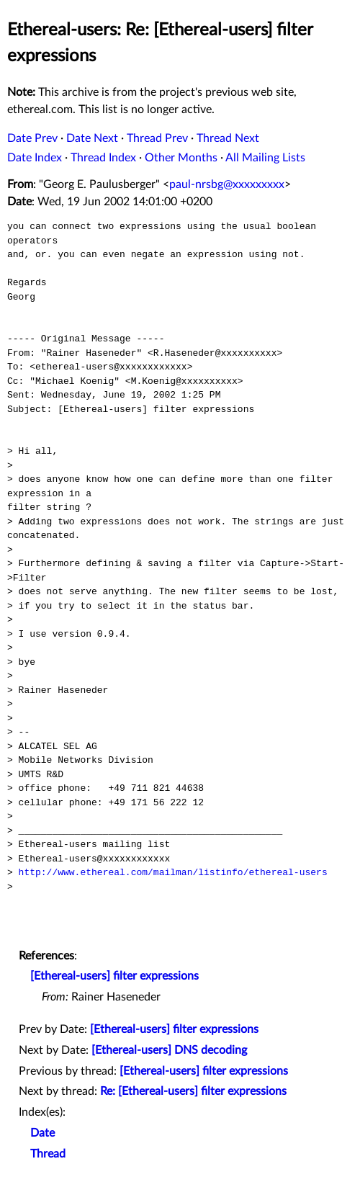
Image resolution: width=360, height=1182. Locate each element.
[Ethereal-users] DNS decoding (169, 1050)
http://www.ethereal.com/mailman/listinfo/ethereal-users (173, 872)
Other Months (181, 158)
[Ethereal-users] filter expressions (114, 976)
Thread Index (103, 158)
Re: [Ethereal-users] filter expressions (193, 1091)
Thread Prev (157, 138)
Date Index (34, 158)
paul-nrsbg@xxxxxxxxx (226, 184)
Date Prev (32, 138)
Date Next (92, 138)
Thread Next (228, 138)
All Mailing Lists (265, 158)
